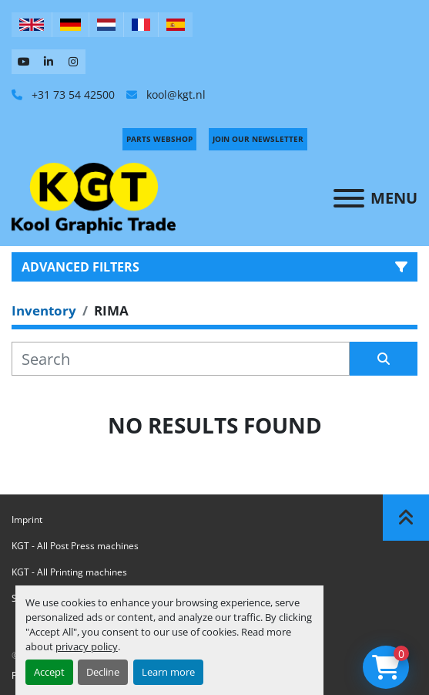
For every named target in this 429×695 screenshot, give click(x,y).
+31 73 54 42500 (71, 94)
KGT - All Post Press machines (75, 545)
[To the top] (406, 517)
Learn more (168, 672)
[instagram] (73, 61)
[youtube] (24, 61)
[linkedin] (48, 61)
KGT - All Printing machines (69, 572)
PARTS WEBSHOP (159, 138)
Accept (49, 672)
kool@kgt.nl (174, 94)
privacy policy (86, 646)
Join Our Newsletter (258, 138)
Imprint (27, 519)
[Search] (181, 359)
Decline (102, 672)
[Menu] (348, 198)
